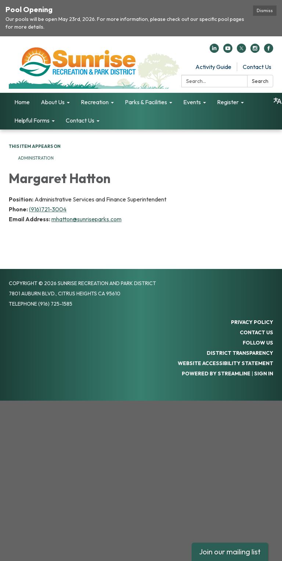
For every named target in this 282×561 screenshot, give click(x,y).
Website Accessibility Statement (225, 363)
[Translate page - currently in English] (277, 101)
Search (260, 81)
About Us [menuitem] (53, 102)
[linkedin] (214, 50)
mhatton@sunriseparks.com (86, 219)
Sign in (263, 373)
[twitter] (241, 50)
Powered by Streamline (216, 373)
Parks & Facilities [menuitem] (146, 102)
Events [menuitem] (192, 102)
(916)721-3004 (47, 209)
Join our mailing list (230, 551)
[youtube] (227, 50)
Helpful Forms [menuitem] (32, 120)
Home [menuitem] (22, 102)
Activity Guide (213, 66)
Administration (36, 158)
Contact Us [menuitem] (80, 120)
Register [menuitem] (228, 102)
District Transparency (240, 353)
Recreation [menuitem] (95, 102)
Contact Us (257, 66)
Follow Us (258, 342)
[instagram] (255, 50)
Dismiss (265, 10)
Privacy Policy (252, 322)
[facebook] (268, 50)
